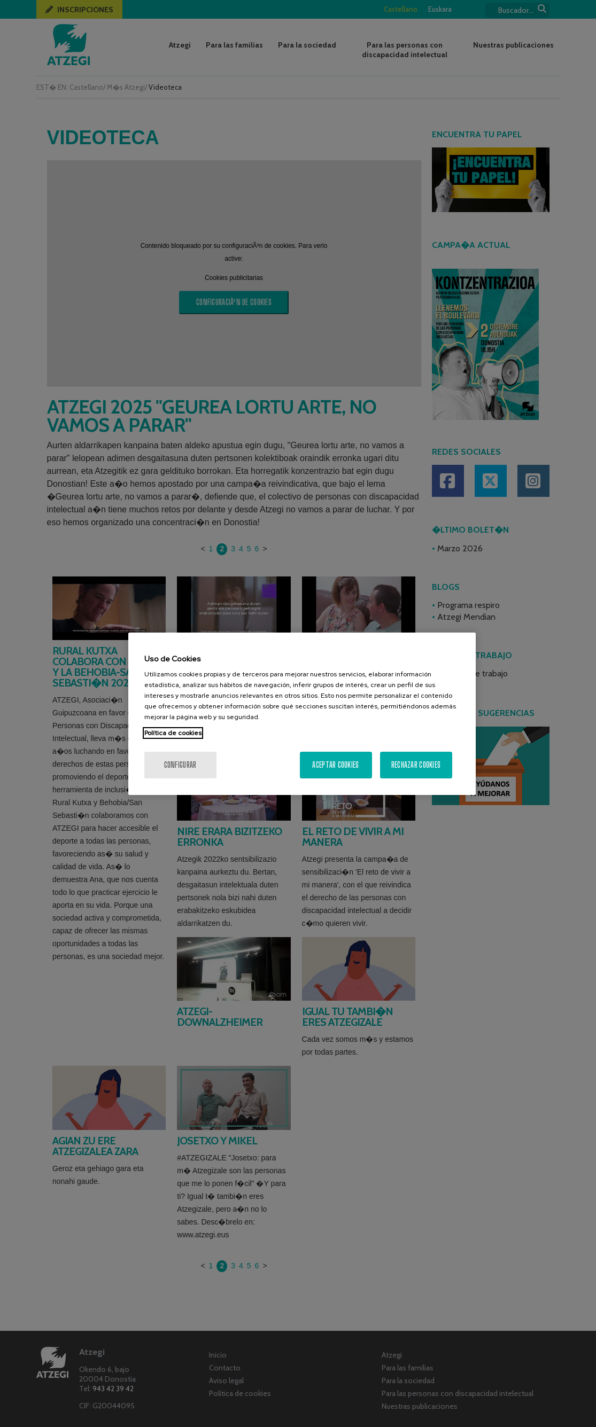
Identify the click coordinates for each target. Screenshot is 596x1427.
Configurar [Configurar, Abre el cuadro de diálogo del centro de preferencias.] (180, 764)
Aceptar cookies (335, 764)
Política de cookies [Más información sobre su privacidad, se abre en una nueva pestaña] (173, 733)
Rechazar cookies (415, 764)
